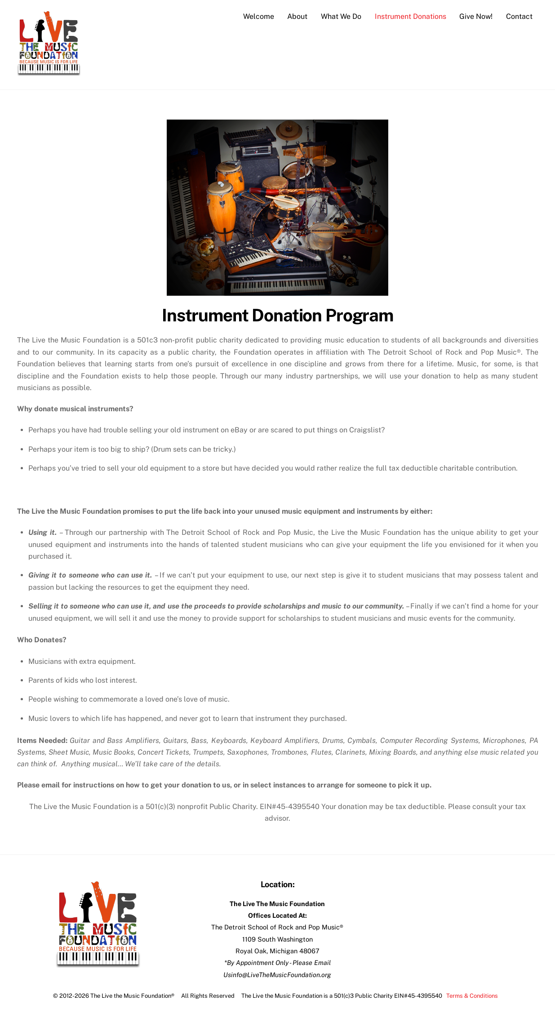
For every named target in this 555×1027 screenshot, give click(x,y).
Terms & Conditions (472, 995)
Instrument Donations (410, 16)
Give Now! (476, 16)
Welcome (258, 16)
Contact (519, 16)
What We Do (341, 16)
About (297, 16)
